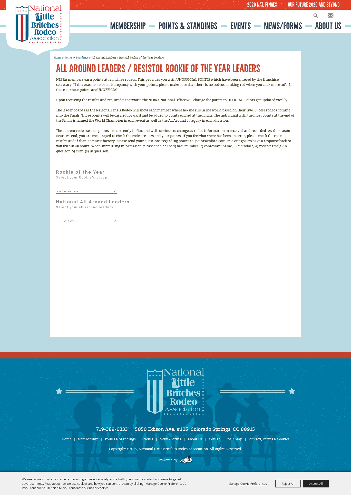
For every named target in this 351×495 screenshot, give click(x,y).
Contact (215, 439)
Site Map (235, 439)
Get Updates (330, 15)
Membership (128, 26)
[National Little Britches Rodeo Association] (38, 28)
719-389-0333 (112, 429)
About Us (328, 26)
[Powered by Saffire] (186, 460)
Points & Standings (188, 26)
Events (241, 26)
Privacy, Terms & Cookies (269, 439)
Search (315, 15)
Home (57, 57)
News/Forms (283, 26)
